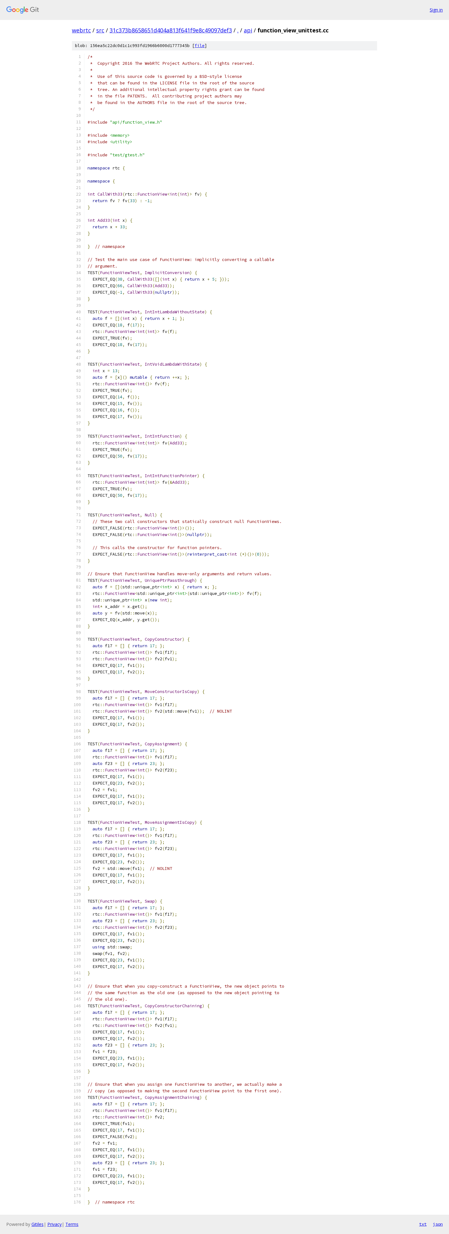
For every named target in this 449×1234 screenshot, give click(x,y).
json (438, 1224)
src (100, 30)
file (200, 45)
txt (423, 1224)
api (248, 30)
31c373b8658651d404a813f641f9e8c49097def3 (171, 30)
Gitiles (37, 1224)
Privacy (54, 1224)
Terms (71, 1224)
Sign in (436, 10)
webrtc (81, 30)
